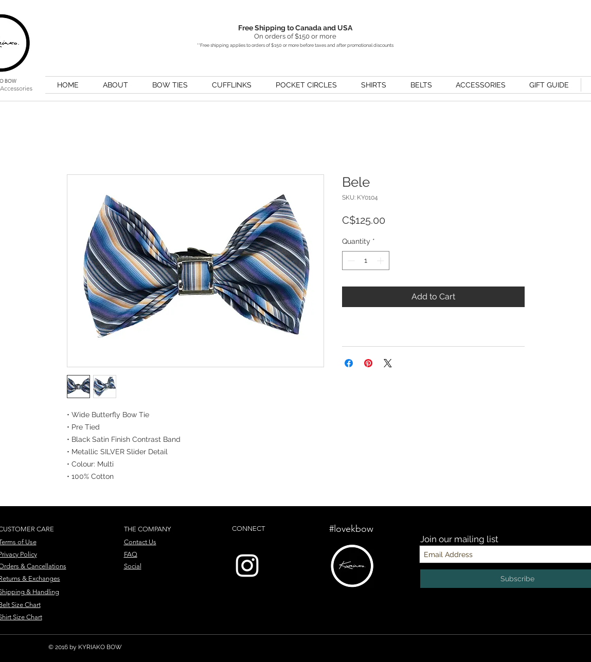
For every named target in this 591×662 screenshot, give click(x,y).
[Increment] (381, 261)
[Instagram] (247, 565)
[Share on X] (388, 363)
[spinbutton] (365, 261)
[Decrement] (350, 261)
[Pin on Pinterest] (368, 363)
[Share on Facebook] (349, 363)
